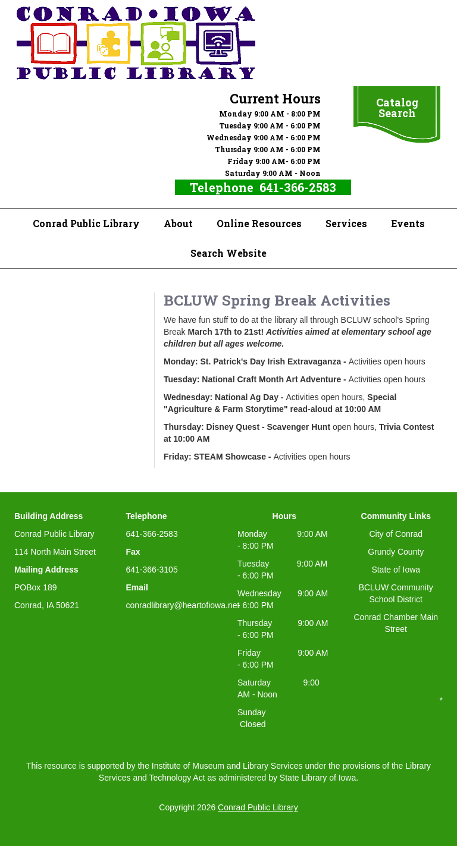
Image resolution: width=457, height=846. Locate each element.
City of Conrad (396, 534)
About (178, 223)
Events (408, 223)
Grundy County (396, 551)
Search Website (228, 253)
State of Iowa (395, 569)
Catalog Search (397, 107)
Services (346, 223)
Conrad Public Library (86, 223)
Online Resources (259, 223)
